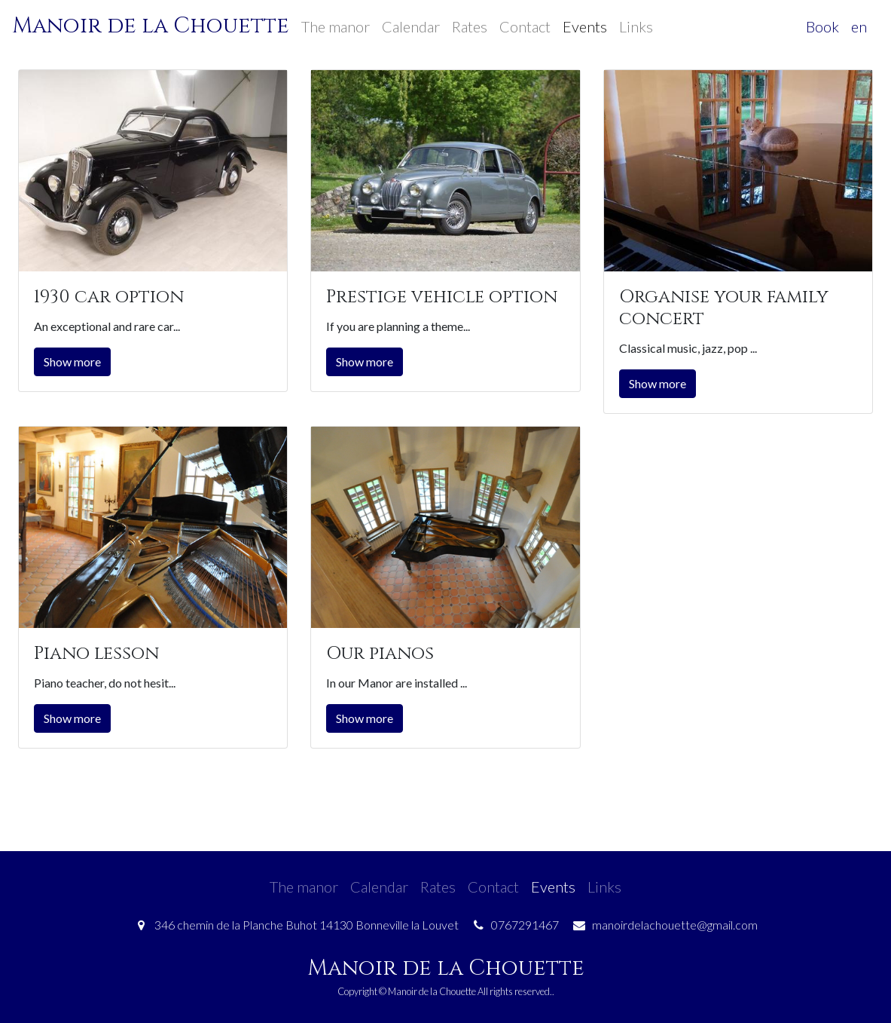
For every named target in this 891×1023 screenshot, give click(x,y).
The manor (335, 26)
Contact (525, 26)
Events (585, 26)
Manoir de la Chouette (150, 26)
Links (636, 26)
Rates (469, 26)
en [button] (859, 26)
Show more (72, 361)
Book (822, 26)
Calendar (411, 26)
